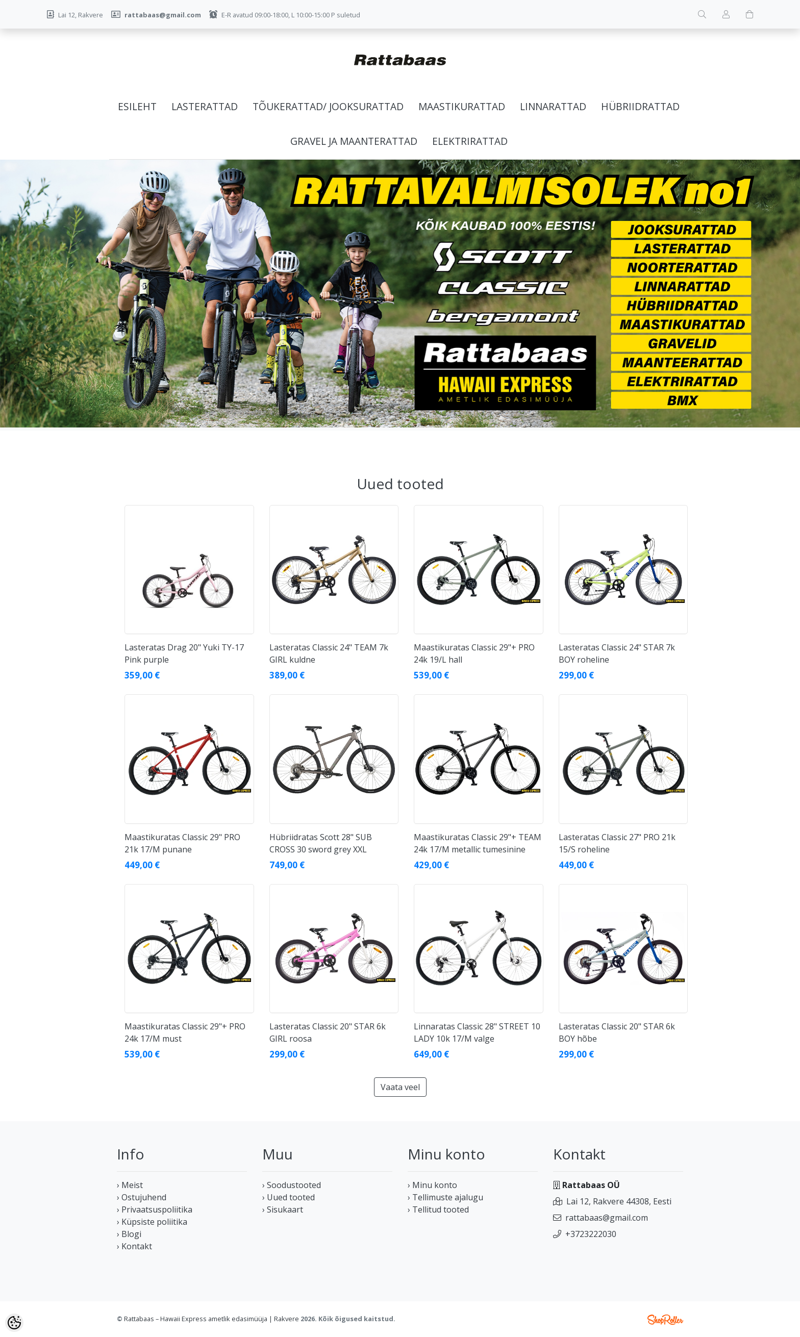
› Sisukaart (282, 1209)
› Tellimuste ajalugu (445, 1197)
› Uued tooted (288, 1197)
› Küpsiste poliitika (152, 1221)
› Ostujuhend (141, 1197)
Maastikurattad (461, 106)
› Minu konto (432, 1185)
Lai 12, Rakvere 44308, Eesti (618, 1201)
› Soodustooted (291, 1185)
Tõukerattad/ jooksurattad (328, 106)
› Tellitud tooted (438, 1209)
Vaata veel (400, 1087)
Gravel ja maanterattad (353, 141)
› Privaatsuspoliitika (154, 1209)
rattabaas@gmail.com (606, 1217)
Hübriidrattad (640, 106)
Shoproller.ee (665, 1320)
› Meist (130, 1185)
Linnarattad (553, 106)
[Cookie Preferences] (14, 1323)
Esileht (137, 106)
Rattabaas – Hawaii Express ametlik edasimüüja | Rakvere (211, 1318)
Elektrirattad (470, 141)
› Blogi (129, 1234)
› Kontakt (134, 1246)
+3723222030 (590, 1234)
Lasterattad (204, 106)
